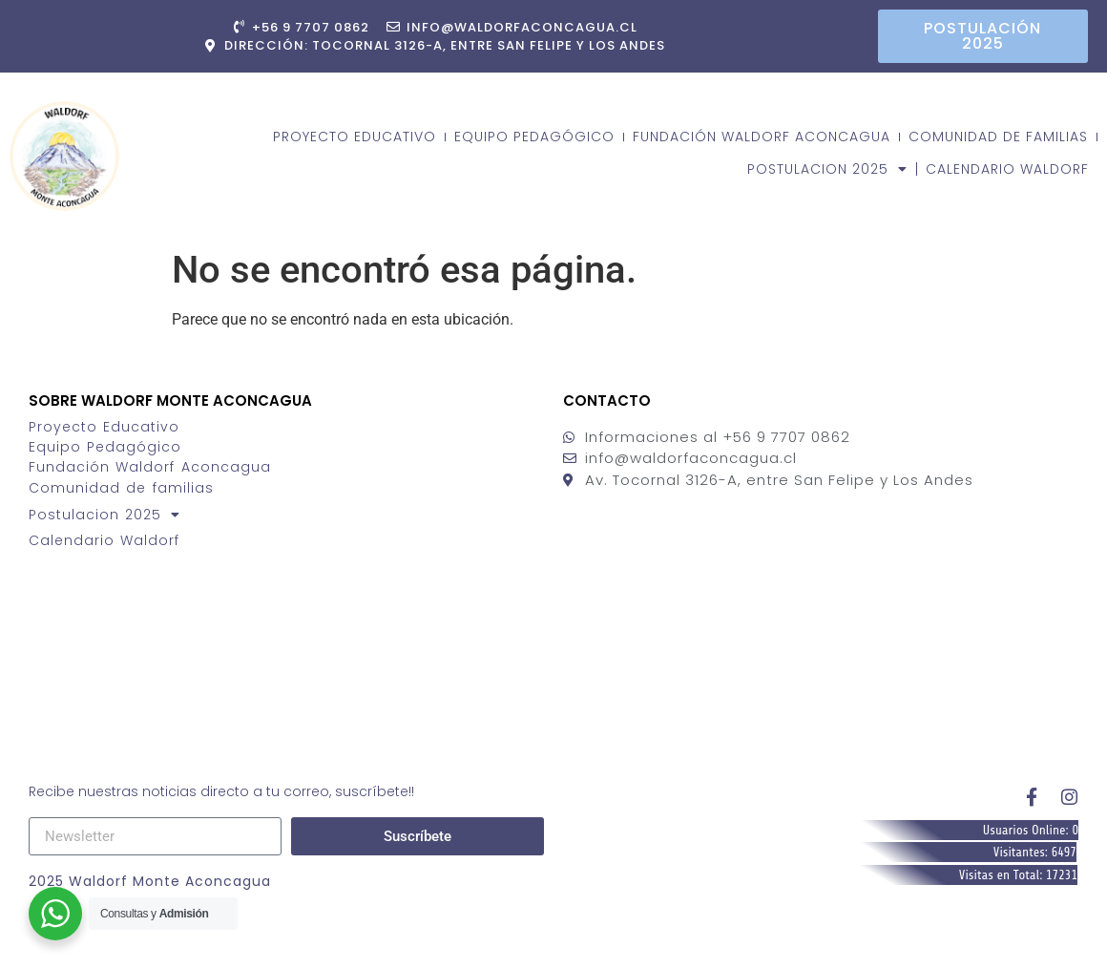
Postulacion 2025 (827, 169)
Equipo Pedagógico (534, 136)
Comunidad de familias (998, 136)
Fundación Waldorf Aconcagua (761, 136)
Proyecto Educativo (354, 136)
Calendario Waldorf (1007, 169)
